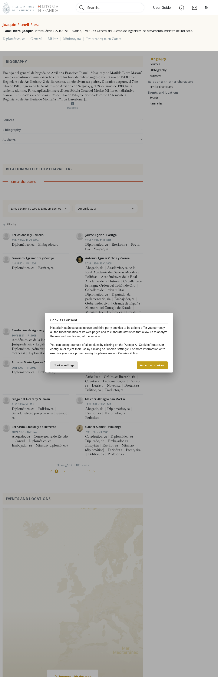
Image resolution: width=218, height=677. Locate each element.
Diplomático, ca (14, 39)
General (36, 39)
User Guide (162, 7)
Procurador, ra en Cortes (103, 39)
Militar (53, 39)
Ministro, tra (72, 39)
